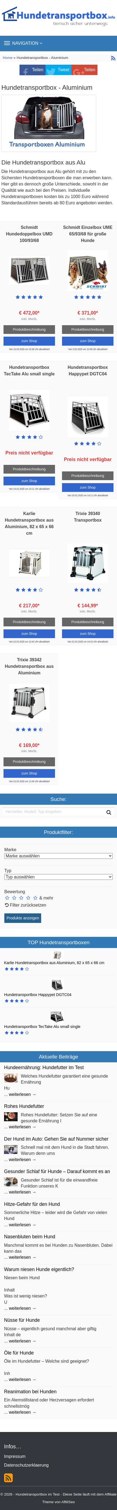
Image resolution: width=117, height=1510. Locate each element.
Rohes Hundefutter (24, 1106)
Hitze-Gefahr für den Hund (32, 1204)
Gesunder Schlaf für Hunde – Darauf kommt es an (57, 1171)
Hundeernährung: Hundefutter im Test (44, 1067)
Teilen (37, 69)
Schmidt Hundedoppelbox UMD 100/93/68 (29, 234)
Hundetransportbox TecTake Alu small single (42, 1026)
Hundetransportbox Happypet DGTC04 (38, 994)
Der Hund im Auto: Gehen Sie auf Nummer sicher (56, 1139)
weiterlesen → (22, 1094)
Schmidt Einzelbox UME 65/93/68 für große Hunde (87, 234)
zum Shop (29, 341)
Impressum (14, 1456)
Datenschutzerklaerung (26, 1465)
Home (8, 58)
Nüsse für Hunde (22, 1320)
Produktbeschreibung (29, 329)
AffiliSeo (68, 1502)
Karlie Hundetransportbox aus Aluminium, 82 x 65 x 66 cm (54, 963)
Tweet (63, 69)
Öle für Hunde (19, 1353)
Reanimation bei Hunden (30, 1391)
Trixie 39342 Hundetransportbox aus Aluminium (29, 666)
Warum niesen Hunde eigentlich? (39, 1269)
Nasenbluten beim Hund (29, 1236)
